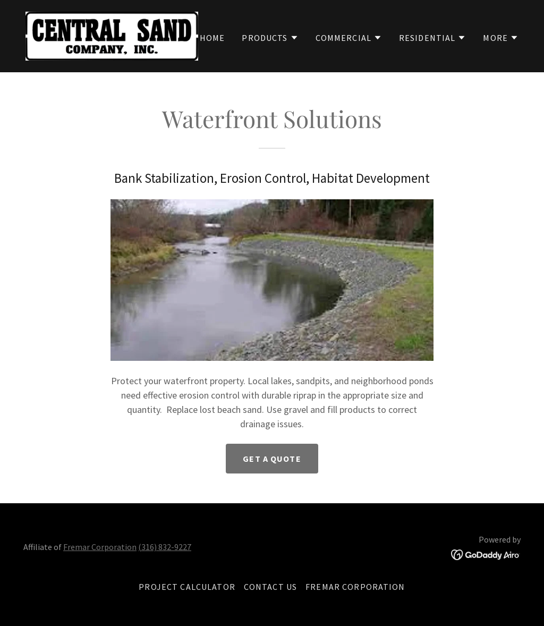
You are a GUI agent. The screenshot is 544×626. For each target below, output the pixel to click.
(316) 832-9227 (164, 547)
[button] (270, 37)
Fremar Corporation (100, 547)
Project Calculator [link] (187, 586)
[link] (112, 35)
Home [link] (212, 37)
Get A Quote (272, 458)
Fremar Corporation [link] (355, 586)
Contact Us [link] (270, 586)
